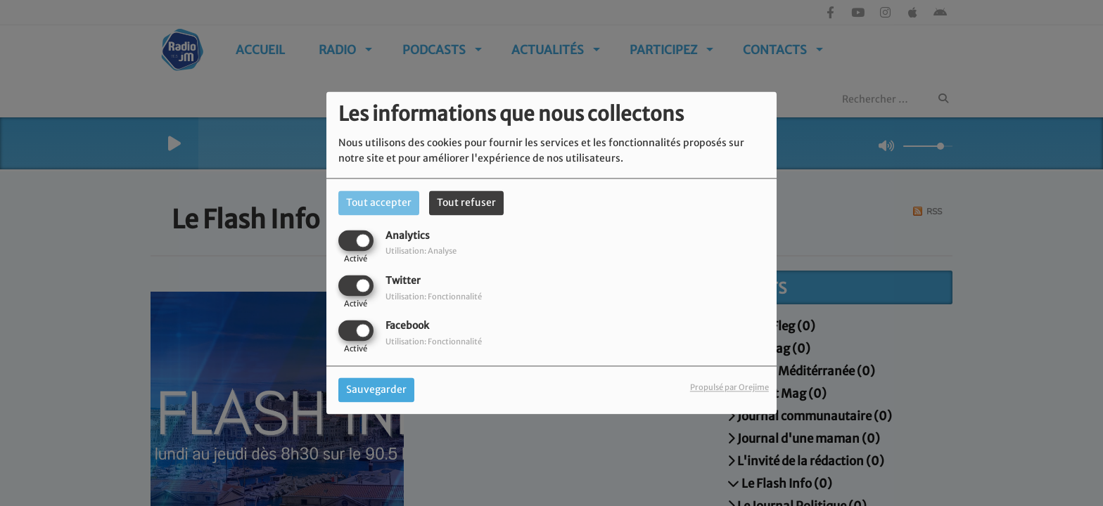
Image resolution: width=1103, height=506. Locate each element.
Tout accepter (379, 202)
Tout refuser (466, 202)
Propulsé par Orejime (729, 388)
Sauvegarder (376, 390)
